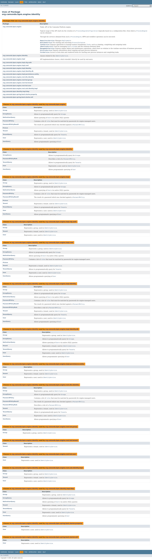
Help (44, 2)
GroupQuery (7, 114)
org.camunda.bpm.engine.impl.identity (17, 68)
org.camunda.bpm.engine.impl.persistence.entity (21, 74)
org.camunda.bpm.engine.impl (14, 59)
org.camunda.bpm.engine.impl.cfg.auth (17, 62)
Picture (5, 128)
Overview (4, 2)
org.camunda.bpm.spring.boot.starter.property (20, 94)
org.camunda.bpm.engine (12, 26)
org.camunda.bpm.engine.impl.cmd (16, 65)
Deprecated (33, 2)
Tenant (5, 131)
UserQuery (6, 141)
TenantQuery (7, 134)
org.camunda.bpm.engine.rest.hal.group (17, 80)
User (4, 138)
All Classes (4, 5)
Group (5, 110)
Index (39, 2)
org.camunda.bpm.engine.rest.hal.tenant (18, 82)
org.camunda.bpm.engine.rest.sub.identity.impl (20, 88)
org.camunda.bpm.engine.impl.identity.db (18, 71)
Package (11, 2)
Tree (25, 2)
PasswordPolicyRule (10, 158)
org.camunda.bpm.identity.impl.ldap (16, 91)
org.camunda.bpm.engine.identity (31, 21)
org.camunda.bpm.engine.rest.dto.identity (18, 77)
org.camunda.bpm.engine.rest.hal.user (17, 85)
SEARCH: (128, 6)
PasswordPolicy (8, 121)
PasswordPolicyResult (11, 124)
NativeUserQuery (9, 117)
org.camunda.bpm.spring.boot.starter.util (18, 97)
